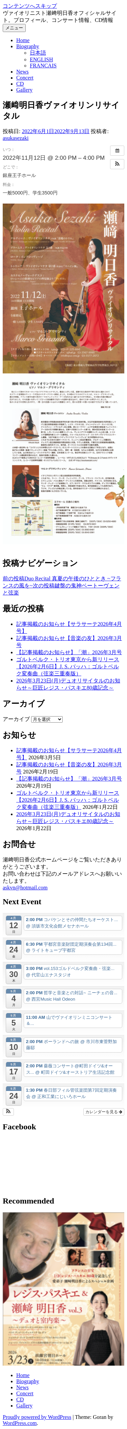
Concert (25, 78)
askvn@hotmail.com (25, 887)
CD (20, 84)
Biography (27, 46)
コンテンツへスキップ (30, 6)
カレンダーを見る (103, 1111)
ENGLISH (41, 59)
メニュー (14, 27)
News (22, 71)
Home (22, 40)
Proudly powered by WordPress (37, 1417)
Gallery (24, 90)
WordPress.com (20, 1423)
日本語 (38, 53)
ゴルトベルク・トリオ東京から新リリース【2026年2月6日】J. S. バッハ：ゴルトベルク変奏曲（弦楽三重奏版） (67, 666)
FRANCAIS (43, 65)
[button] (117, 164)
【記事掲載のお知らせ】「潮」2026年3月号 (69, 652)
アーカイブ (16, 719)
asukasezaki (15, 138)
